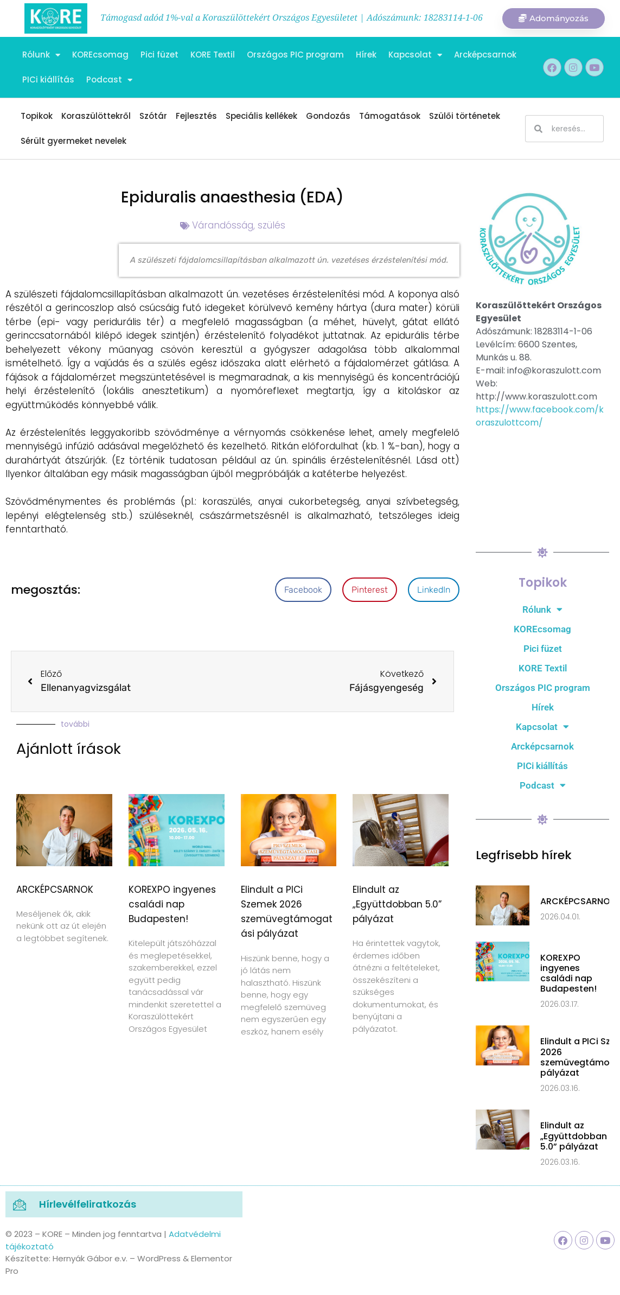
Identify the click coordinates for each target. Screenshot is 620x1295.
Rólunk (41, 55)
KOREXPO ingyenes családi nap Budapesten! (172, 904)
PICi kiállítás (48, 79)
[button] (303, 589)
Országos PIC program (295, 54)
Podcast (109, 80)
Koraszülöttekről (96, 116)
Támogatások (389, 116)
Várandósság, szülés (238, 225)
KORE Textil (212, 54)
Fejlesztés (196, 116)
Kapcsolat (415, 55)
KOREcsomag (100, 54)
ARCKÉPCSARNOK (54, 889)
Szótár (153, 116)
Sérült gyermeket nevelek (73, 141)
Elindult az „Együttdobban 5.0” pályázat (397, 904)
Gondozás (328, 116)
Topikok (37, 116)
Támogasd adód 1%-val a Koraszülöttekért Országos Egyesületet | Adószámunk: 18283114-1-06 (291, 17)
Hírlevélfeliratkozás (87, 1204)
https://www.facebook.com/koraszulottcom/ (540, 416)
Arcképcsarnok (485, 54)
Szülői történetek (464, 116)
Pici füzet (159, 54)
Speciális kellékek (261, 116)
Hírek (366, 54)
